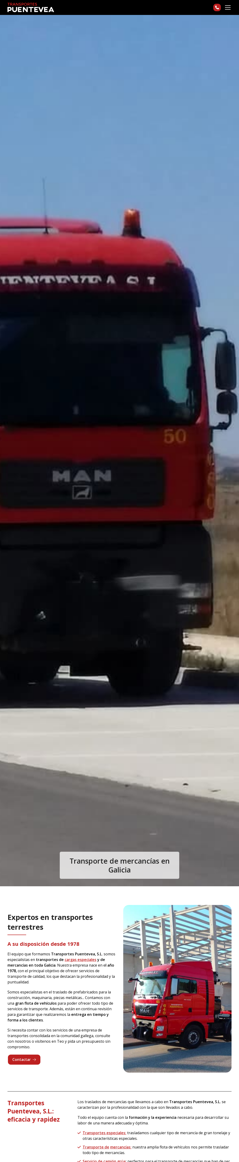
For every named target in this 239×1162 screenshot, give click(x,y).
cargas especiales (80, 959)
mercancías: (120, 1147)
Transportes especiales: (104, 1132)
